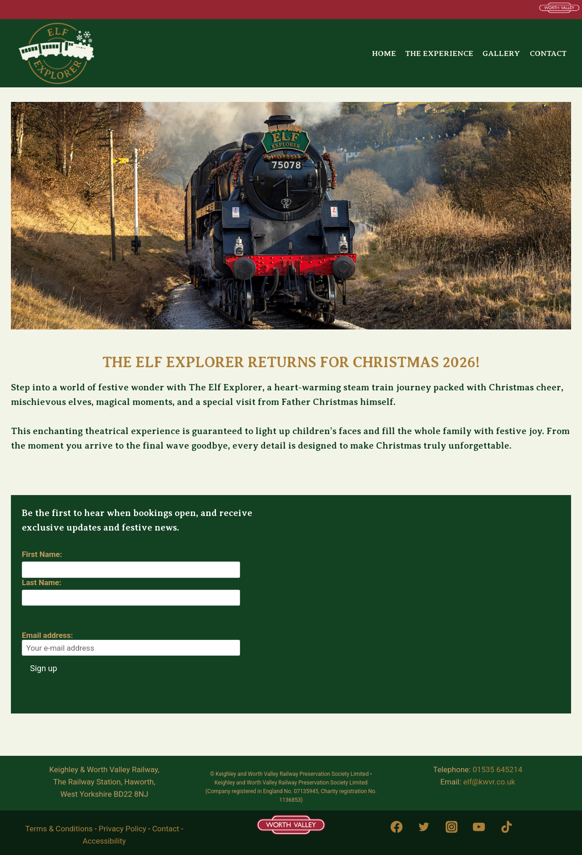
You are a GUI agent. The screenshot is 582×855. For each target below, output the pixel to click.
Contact (548, 53)
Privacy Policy (122, 828)
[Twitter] (424, 827)
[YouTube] (479, 827)
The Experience (439, 53)
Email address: (131, 643)
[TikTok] (507, 827)
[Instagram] (451, 827)
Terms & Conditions (59, 828)
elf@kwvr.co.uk (489, 781)
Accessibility (104, 840)
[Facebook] (396, 827)
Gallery (501, 53)
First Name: (42, 554)
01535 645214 (497, 769)
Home (384, 53)
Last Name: (41, 582)
